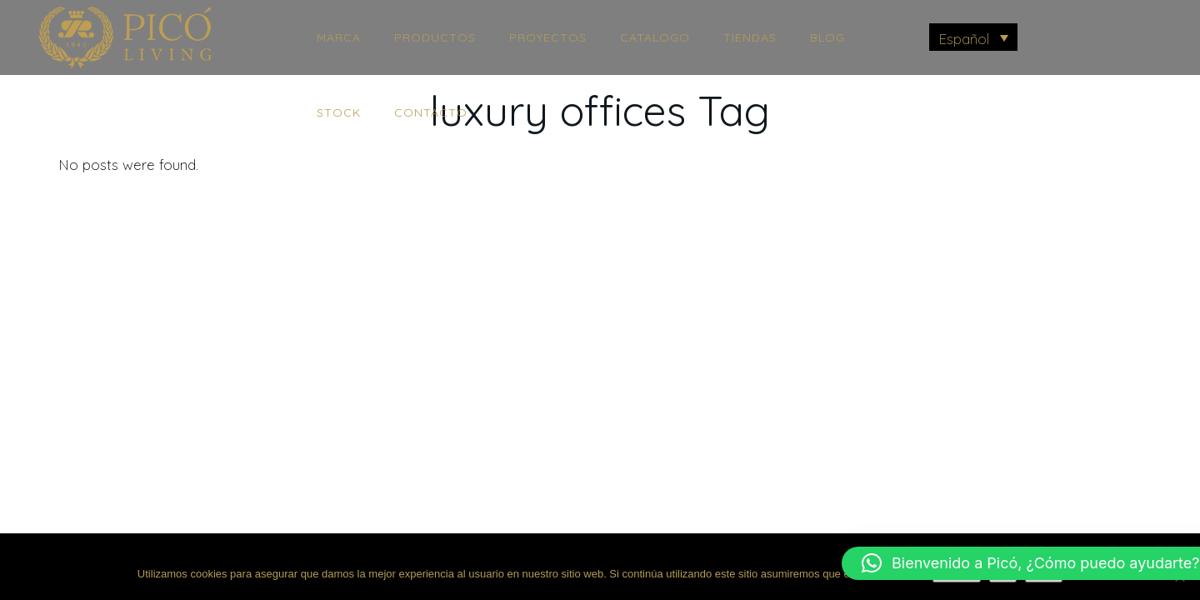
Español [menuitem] (963, 39)
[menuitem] (973, 37)
